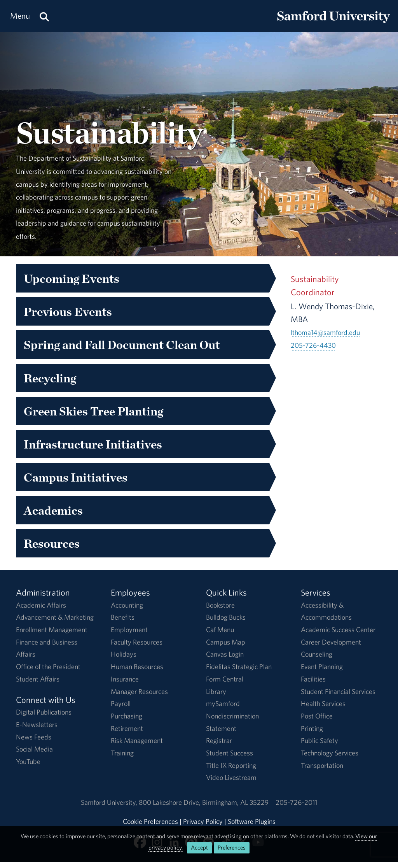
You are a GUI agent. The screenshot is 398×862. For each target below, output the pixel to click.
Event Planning (322, 666)
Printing (312, 728)
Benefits (122, 617)
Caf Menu (220, 629)
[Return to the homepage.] (333, 23)
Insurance (125, 679)
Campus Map (225, 642)
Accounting (127, 605)
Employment (129, 629)
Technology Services (329, 752)
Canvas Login (225, 654)
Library (216, 691)
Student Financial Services (338, 691)
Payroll (121, 703)
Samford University (110, 802)
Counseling (316, 654)
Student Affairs (37, 679)
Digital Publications (44, 712)
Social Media (34, 749)
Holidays (123, 654)
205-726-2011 (296, 802)
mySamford (223, 703)
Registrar (219, 740)
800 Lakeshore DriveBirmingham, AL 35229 (204, 802)
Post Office (317, 715)
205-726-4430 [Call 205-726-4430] (313, 345)
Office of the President (48, 666)
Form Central (224, 679)
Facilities (313, 679)
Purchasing (126, 715)
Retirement (127, 728)
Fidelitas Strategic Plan (239, 666)
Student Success (229, 752)
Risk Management (137, 740)
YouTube (28, 761)
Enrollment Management (51, 629)
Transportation (322, 765)
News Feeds (33, 736)
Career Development (331, 642)
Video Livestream (231, 777)
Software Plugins (252, 821)
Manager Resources (139, 691)
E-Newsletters (37, 724)
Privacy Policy (203, 821)
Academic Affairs (41, 605)
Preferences (232, 847)
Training (122, 752)
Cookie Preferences (150, 821)
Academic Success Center (338, 629)
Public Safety (319, 740)
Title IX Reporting (231, 765)
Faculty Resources (136, 642)
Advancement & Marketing (55, 617)
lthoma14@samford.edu (325, 332)
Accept (199, 847)
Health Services (323, 703)
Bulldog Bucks (226, 617)
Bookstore (220, 605)
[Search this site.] (44, 16)
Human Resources (137, 666)
